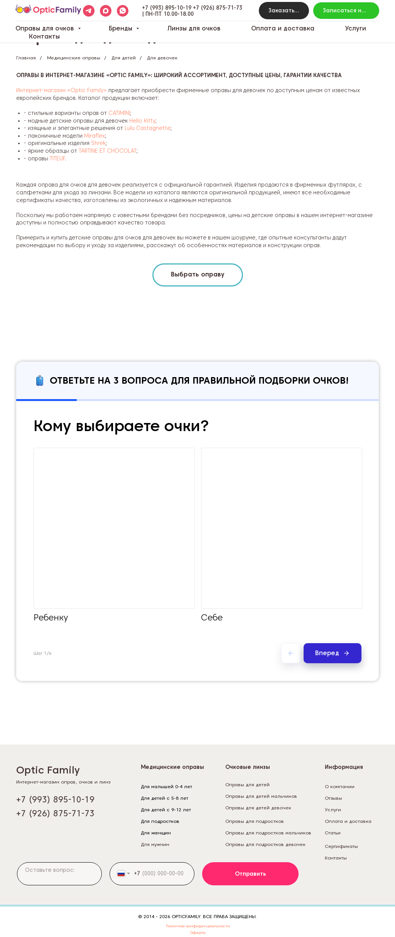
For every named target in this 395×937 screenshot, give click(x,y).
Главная (26, 58)
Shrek (98, 143)
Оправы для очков (45, 28)
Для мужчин (155, 844)
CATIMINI (119, 113)
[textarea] (59, 873)
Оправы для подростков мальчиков (268, 833)
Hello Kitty (142, 121)
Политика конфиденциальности (198, 926)
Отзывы (333, 798)
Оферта (198, 932)
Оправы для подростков (254, 821)
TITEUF (57, 158)
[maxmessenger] (105, 11)
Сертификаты (341, 846)
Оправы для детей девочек (258, 808)
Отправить (250, 874)
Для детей (123, 58)
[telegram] (89, 11)
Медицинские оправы (73, 58)
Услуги (355, 28)
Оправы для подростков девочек (265, 844)
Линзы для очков (194, 28)
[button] (284, 10)
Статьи (333, 833)
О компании (339, 786)
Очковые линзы (247, 767)
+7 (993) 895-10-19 (166, 8)
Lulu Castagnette (147, 128)
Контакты (44, 36)
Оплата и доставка (282, 28)
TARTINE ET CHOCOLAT (108, 151)
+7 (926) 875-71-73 (217, 8)
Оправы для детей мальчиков (261, 796)
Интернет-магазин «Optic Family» (61, 90)
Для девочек (162, 58)
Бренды (121, 28)
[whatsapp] (122, 11)
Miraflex (94, 136)
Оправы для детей (247, 784)
